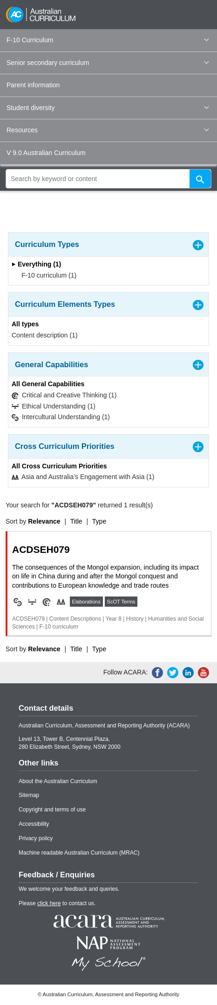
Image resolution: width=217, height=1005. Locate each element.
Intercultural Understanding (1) (61, 417)
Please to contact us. (57, 903)
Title (76, 521)
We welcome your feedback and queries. (69, 889)
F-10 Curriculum (108, 40)
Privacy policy (36, 838)
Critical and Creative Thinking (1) (64, 395)
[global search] (108, 178)
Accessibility (34, 824)
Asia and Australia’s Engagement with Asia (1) (83, 477)
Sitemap (29, 795)
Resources (108, 130)
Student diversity (108, 107)
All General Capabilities (48, 384)
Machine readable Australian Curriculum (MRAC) (79, 852)
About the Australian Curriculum (58, 781)
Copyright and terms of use (52, 809)
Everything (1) (36, 264)
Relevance (44, 521)
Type (99, 521)
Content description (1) (45, 335)
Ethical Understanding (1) (53, 406)
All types (25, 324)
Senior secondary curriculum (108, 62)
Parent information (33, 85)
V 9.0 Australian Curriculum (46, 152)
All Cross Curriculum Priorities (59, 466)
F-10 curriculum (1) (45, 275)
